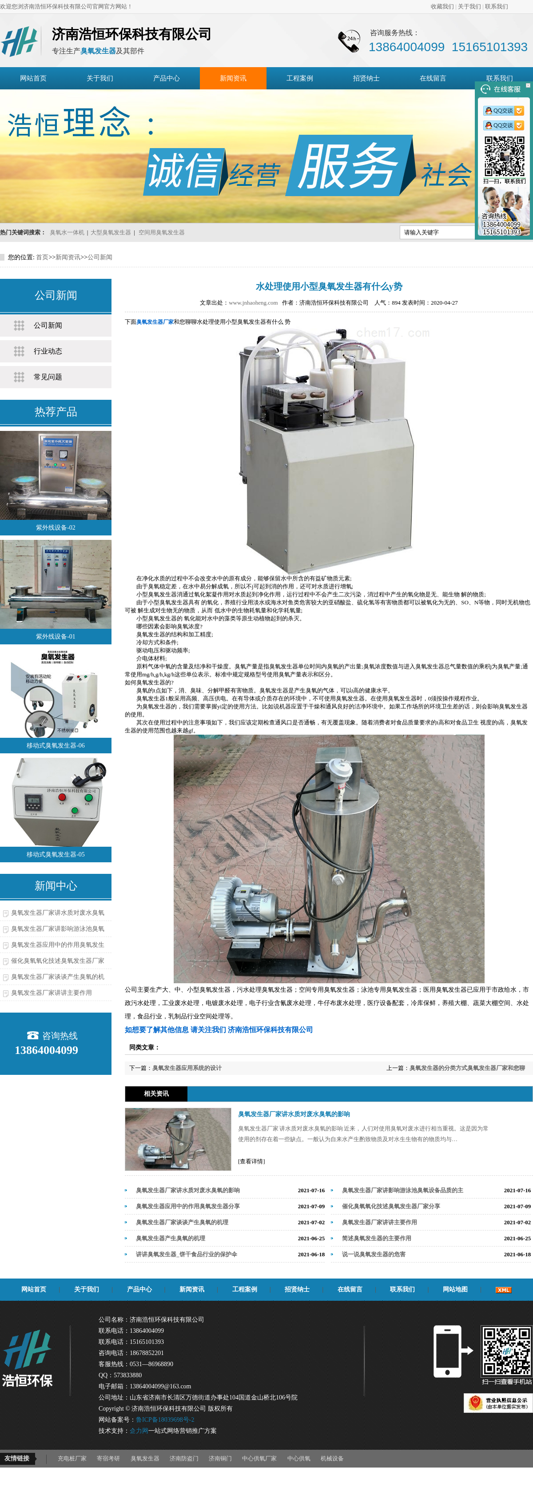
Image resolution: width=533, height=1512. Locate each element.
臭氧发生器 (145, 1458)
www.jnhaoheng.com (253, 302)
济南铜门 (220, 1458)
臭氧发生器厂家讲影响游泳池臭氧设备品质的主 (402, 1190)
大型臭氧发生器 (111, 232)
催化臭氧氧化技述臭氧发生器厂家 (57, 960)
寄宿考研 (108, 1458)
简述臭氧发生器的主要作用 (376, 1238)
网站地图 (455, 1289)
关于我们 (469, 6)
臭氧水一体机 (67, 232)
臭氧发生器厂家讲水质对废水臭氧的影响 (294, 1114)
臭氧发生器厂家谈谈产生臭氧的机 (57, 976)
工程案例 (299, 78)
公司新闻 (100, 257)
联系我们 (496, 6)
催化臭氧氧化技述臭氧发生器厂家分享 (391, 1206)
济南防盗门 (184, 1458)
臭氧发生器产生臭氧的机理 (170, 1238)
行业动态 (48, 351)
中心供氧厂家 (259, 1458)
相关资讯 (156, 1093)
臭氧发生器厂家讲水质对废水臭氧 (57, 912)
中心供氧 (298, 1458)
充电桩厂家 (72, 1458)
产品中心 (166, 78)
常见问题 (48, 377)
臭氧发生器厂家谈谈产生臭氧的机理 (182, 1222)
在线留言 (433, 78)
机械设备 (332, 1458)
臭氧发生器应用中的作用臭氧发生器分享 (188, 1206)
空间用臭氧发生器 (162, 232)
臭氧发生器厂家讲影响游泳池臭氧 (57, 928)
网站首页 (33, 78)
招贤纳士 (366, 78)
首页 (42, 257)
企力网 (139, 1431)
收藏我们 (442, 6)
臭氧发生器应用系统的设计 (187, 1068)
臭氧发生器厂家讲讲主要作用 (51, 992)
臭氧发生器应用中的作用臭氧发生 (57, 944)
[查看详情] (251, 1161)
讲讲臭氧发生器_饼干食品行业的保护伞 (186, 1254)
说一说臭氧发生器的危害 (374, 1254)
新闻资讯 (233, 78)
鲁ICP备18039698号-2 (165, 1419)
